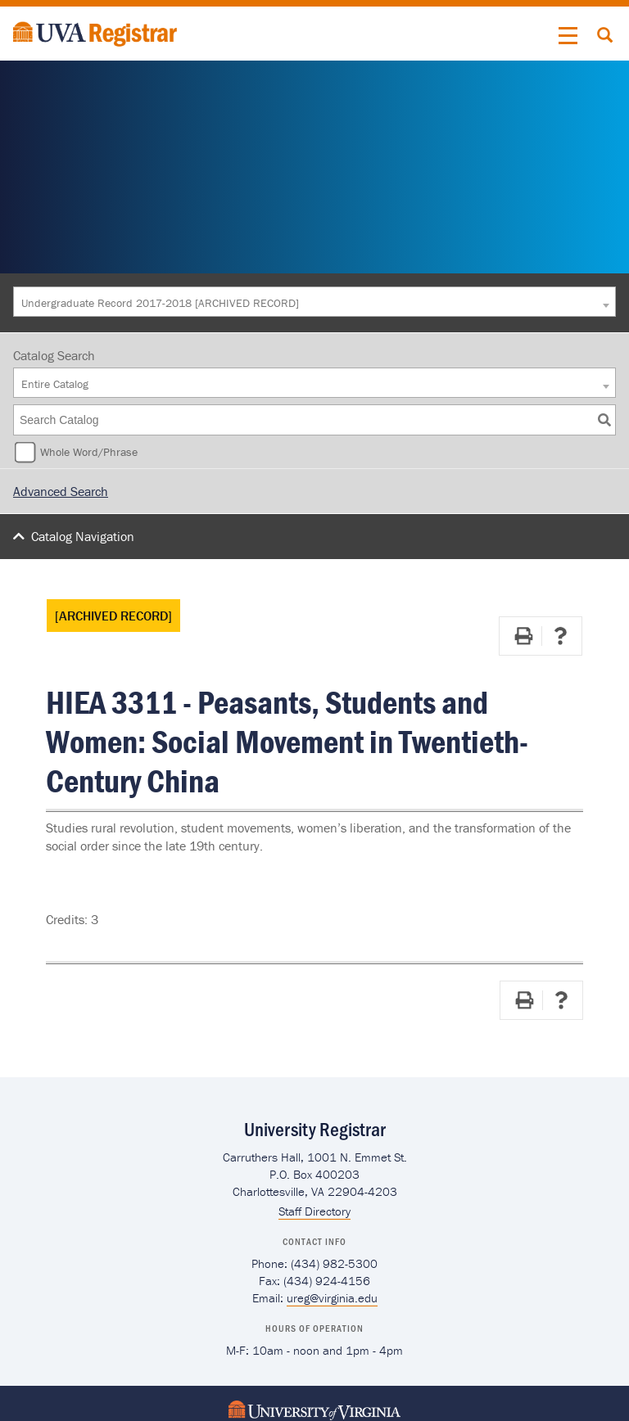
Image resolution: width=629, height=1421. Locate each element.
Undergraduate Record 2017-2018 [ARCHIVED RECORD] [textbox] (160, 302)
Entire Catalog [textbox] (54, 384)
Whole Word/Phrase (89, 451)
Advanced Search (60, 491)
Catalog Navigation (82, 536)
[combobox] (314, 301)
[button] (568, 36)
